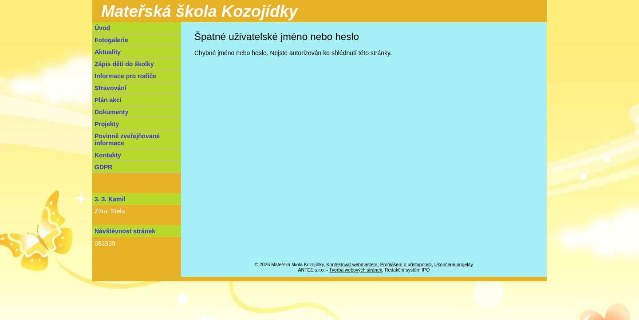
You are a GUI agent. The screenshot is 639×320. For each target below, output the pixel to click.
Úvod (102, 28)
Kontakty (108, 155)
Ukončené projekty (453, 264)
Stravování (110, 88)
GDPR (103, 167)
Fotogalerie (111, 40)
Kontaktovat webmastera (352, 264)
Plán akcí (108, 100)
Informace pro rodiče (125, 76)
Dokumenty (111, 112)
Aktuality (108, 52)
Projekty (107, 124)
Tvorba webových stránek (355, 269)
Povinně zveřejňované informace (127, 139)
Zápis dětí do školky (124, 64)
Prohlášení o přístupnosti (406, 264)
